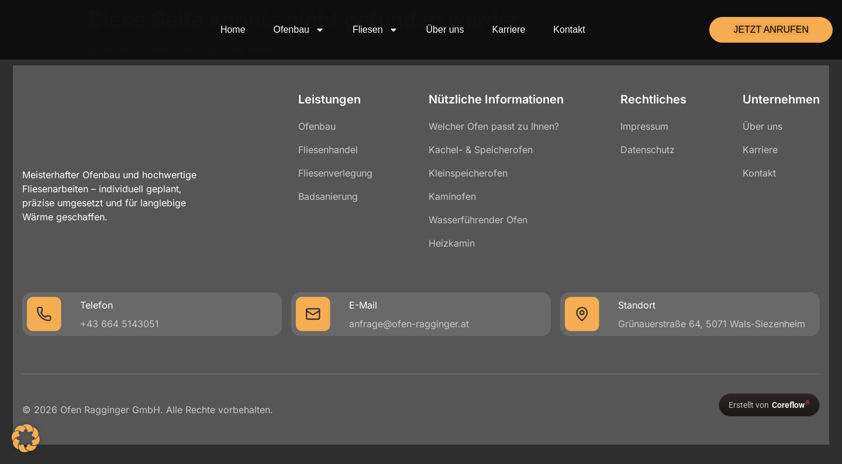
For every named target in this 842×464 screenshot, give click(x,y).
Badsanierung (331, 196)
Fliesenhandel (331, 149)
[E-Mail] (315, 314)
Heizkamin (452, 243)
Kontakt (569, 29)
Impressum (641, 126)
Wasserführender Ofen (478, 220)
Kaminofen (452, 196)
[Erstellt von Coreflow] (763, 405)
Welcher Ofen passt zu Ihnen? (494, 126)
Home (233, 29)
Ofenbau (299, 29)
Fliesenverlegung (338, 173)
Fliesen (375, 29)
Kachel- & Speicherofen (481, 149)
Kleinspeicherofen (468, 173)
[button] (25, 438)
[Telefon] (50, 314)
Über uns (445, 29)
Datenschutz (644, 149)
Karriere (508, 29)
